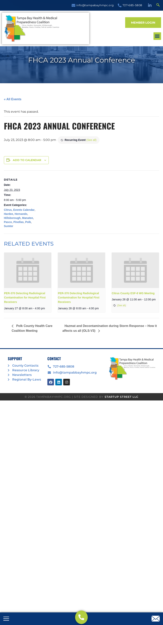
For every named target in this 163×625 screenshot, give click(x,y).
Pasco (8, 222)
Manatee (27, 217)
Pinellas (18, 222)
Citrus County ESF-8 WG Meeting (133, 293)
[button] (67, 38)
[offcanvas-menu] (6, 619)
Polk (28, 222)
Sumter (8, 226)
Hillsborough (12, 217)
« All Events (12, 99)
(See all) (91, 139)
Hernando (21, 213)
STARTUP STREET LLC (122, 397)
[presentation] (27, 270)
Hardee (8, 213)
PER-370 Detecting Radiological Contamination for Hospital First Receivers (25, 297)
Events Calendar (24, 209)
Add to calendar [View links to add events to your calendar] (27, 160)
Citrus (8, 209)
